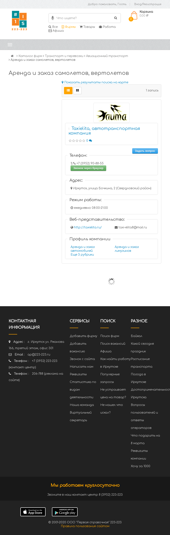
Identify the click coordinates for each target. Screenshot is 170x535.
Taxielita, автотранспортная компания (104, 131)
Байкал (136, 336)
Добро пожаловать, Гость (107, 4)
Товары (87, 26)
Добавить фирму (83, 336)
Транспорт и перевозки (64, 56)
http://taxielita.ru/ (88, 227)
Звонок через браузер (88, 168)
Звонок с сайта (82, 359)
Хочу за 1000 (140, 466)
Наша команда (82, 405)
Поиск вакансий (112, 343)
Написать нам (81, 366)
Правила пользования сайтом (85, 526)
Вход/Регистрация (147, 4)
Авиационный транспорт (107, 56)
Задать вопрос (145, 150)
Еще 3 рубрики (82, 254)
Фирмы (69, 26)
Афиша (56, 30)
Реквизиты (78, 374)
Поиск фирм (109, 336)
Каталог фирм (30, 56)
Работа (107, 26)
